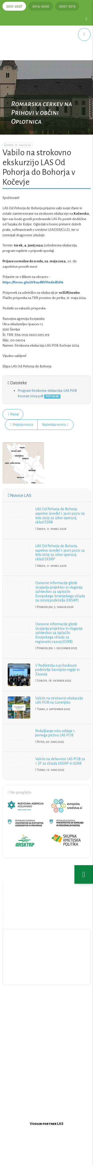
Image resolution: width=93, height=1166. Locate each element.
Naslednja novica (55, 424)
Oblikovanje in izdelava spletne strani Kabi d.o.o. (46, 1159)
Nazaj (13, 414)
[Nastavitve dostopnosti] (83, 874)
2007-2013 (67, 6)
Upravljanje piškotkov (46, 976)
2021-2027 (14, 6)
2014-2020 (40, 6)
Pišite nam (47, 964)
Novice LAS (19, 495)
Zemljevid (47, 917)
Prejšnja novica (21, 424)
